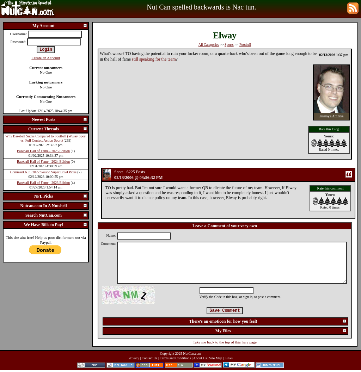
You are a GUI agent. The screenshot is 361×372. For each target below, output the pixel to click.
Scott (118, 171)
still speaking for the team (154, 59)
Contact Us (150, 358)
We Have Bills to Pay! (55, 224)
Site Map (215, 358)
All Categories (208, 44)
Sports (229, 44)
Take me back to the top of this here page (225, 342)
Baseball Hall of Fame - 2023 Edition (43, 183)
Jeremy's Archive (331, 116)
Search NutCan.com (56, 215)
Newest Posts (59, 119)
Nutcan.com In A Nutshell (53, 205)
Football (245, 44)
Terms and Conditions (175, 358)
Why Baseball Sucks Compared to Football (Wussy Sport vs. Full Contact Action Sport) (45, 138)
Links (229, 358)
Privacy (133, 358)
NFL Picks (60, 196)
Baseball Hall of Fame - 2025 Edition (43, 151)
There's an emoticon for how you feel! (268, 321)
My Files (281, 330)
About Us (200, 358)
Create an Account (45, 58)
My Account (59, 25)
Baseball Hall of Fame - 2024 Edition (43, 161)
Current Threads (57, 128)
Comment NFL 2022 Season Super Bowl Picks (43, 172)
